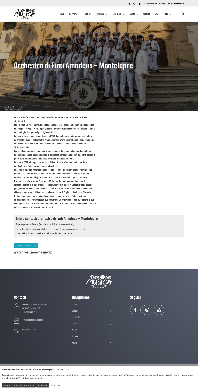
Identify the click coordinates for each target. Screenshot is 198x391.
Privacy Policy (55, 385)
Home (61, 14)
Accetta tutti (7, 385)
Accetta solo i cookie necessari (24, 385)
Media (132, 14)
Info (166, 14)
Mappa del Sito (153, 3)
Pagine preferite (177, 3)
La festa (73, 14)
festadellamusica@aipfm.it (32, 319)
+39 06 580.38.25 (29, 329)
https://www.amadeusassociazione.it (69, 229)
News (157, 14)
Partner (146, 14)
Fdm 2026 (100, 14)
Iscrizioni (117, 14)
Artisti (88, 14)
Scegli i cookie (43, 385)
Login (163, 3)
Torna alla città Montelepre (26, 245)
